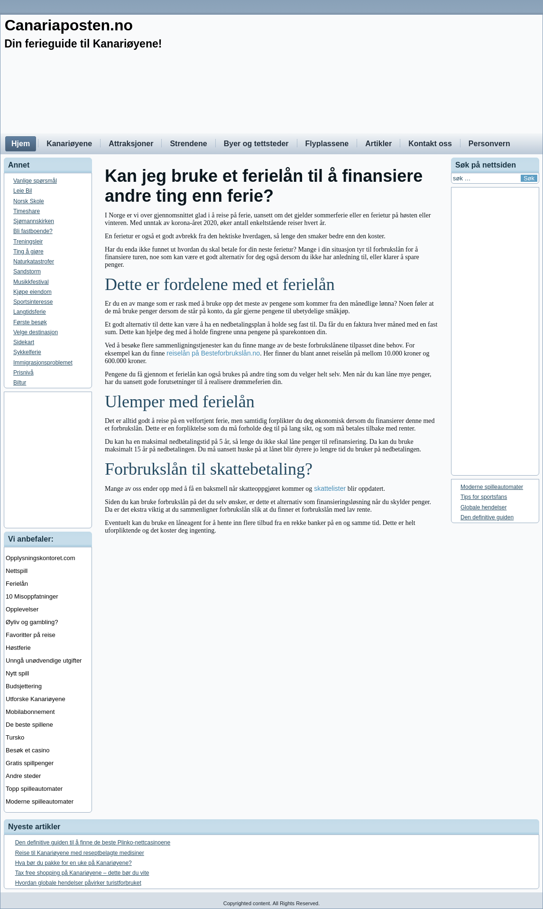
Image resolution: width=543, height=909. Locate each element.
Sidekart (23, 342)
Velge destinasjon (35, 332)
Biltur (19, 382)
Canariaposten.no (69, 25)
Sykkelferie (27, 352)
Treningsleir (28, 241)
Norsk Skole (28, 201)
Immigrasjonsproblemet (43, 362)
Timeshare (26, 211)
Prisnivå (23, 372)
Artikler (378, 144)
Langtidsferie (29, 312)
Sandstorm (27, 271)
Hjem (20, 144)
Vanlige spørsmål (35, 181)
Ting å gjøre (28, 251)
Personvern (489, 144)
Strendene (188, 144)
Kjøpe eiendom (32, 292)
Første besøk (30, 322)
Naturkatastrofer (33, 261)
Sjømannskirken (33, 221)
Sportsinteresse (33, 302)
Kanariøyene (69, 144)
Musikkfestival (31, 282)
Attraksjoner (131, 144)
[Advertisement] (271, 460)
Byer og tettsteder (256, 144)
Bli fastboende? (33, 231)
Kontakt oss (430, 144)
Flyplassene (327, 144)
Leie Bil (22, 190)
